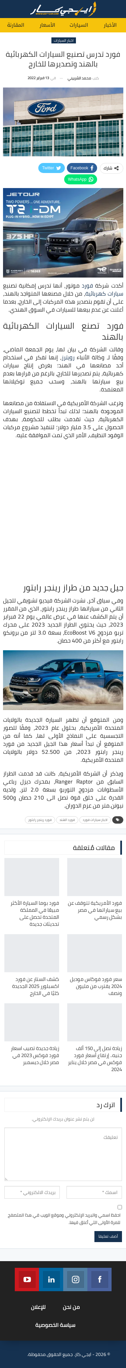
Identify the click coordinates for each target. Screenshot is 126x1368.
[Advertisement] (63, 510)
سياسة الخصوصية (55, 1325)
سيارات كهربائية (104, 293)
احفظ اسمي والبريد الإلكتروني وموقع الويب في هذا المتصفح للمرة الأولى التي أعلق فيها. (64, 1218)
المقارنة (15, 25)
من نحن (71, 1307)
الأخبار (110, 25)
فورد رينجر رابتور (40, 820)
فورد (87, 285)
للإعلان (38, 1307)
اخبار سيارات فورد (95, 820)
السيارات (79, 25)
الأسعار (47, 25)
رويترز (68, 357)
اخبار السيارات (64, 40)
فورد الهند (67, 820)
